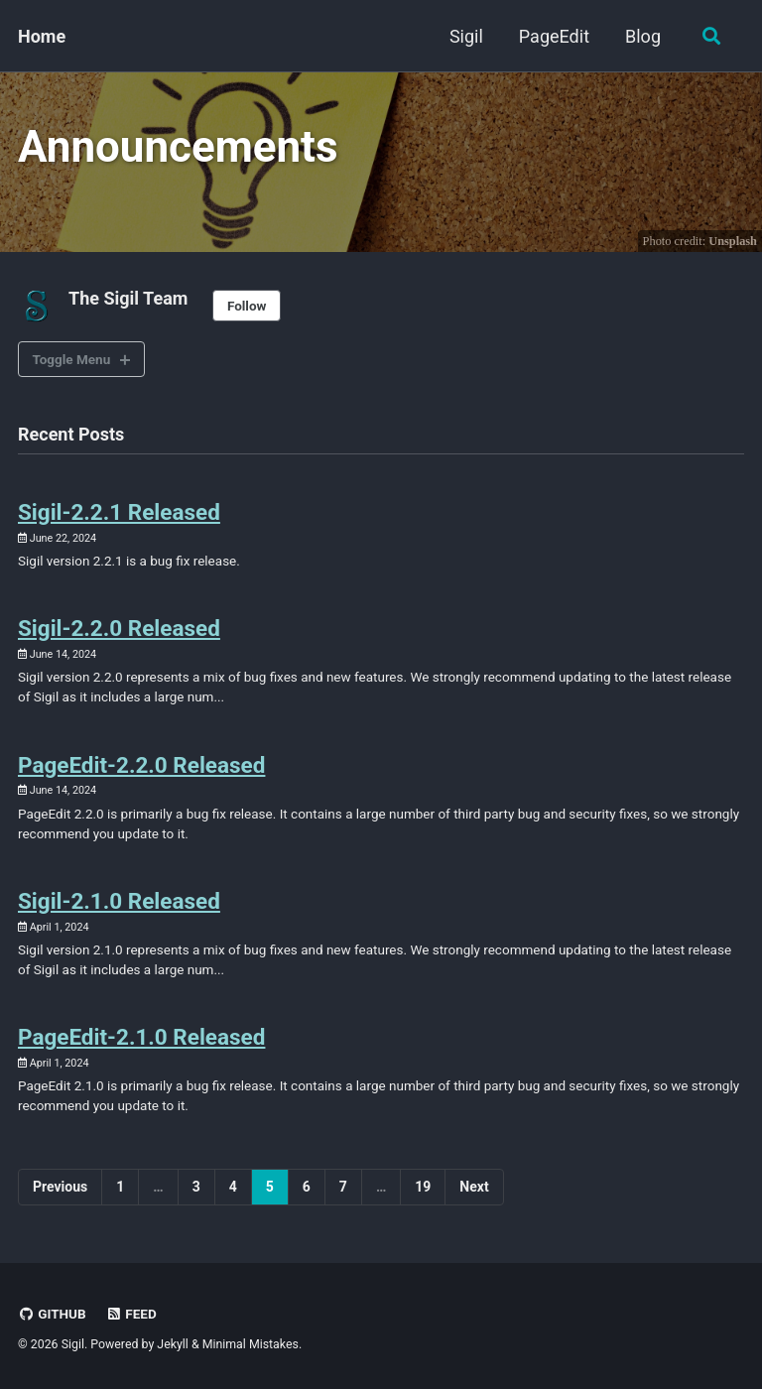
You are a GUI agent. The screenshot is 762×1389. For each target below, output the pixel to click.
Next (473, 1187)
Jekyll (173, 1344)
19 (423, 1187)
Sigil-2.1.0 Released (119, 901)
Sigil (466, 36)
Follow (247, 306)
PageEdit (554, 36)
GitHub (52, 1314)
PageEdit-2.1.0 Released (141, 1037)
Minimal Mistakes (250, 1344)
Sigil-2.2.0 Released (119, 628)
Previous (60, 1187)
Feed (131, 1314)
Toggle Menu (72, 359)
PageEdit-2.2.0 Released (141, 765)
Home (41, 36)
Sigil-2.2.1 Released (119, 512)
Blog (643, 36)
